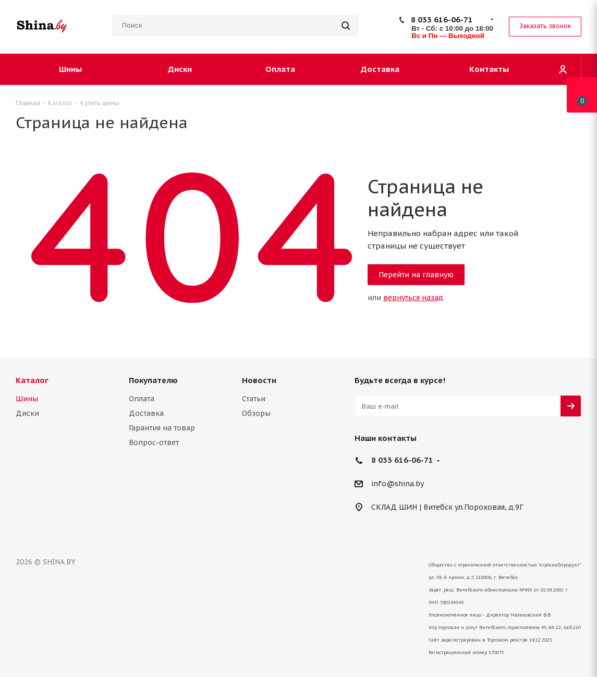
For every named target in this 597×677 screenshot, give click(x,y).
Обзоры (256, 413)
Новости (259, 380)
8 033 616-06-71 (442, 19)
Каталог (32, 380)
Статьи (253, 398)
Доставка (146, 413)
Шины (27, 398)
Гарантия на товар (162, 428)
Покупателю (153, 380)
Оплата (141, 398)
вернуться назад (413, 297)
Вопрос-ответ (154, 442)
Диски (27, 413)
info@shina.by (397, 484)
